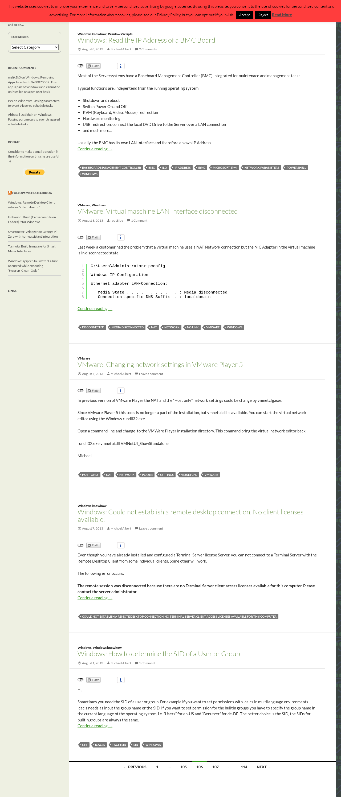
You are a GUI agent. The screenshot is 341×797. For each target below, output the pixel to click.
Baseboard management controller (111, 167)
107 (215, 767)
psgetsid (119, 744)
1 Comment (139, 220)
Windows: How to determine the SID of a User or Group (159, 653)
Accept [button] (244, 15)
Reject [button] (263, 15)
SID (135, 744)
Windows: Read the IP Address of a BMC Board (146, 40)
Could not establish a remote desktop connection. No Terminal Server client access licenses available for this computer (179, 616)
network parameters (262, 167)
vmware (213, 327)
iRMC (201, 167)
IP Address (182, 167)
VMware (84, 205)
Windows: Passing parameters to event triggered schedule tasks (34, 119)
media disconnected (128, 327)
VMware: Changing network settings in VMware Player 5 (160, 364)
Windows (98, 205)
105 (183, 767)
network (172, 327)
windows (90, 174)
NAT (154, 327)
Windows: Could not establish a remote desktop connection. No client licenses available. (190, 515)
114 (244, 767)
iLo (164, 167)
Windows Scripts (120, 34)
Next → (264, 767)
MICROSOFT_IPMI (225, 167)
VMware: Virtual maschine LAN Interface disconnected (158, 211)
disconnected (93, 327)
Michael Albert (121, 49)
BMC (151, 167)
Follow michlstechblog (32, 193)
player (147, 474)
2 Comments (148, 49)
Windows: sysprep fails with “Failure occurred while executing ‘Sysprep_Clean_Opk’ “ (33, 265)
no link (193, 327)
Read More (282, 14)
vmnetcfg (189, 474)
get (85, 744)
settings (167, 474)
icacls (100, 744)
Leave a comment (151, 374)
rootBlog (117, 220)
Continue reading (95, 148)
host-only (90, 474)
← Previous (135, 767)
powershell (296, 167)
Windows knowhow (92, 34)
